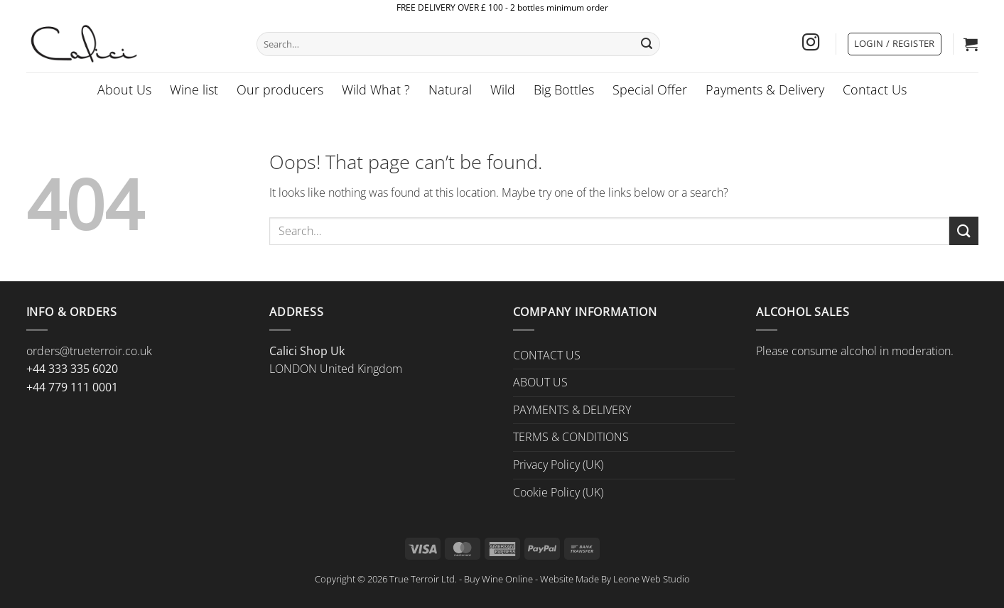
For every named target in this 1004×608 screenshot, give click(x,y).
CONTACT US (547, 355)
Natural (450, 89)
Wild (502, 89)
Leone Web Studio (651, 578)
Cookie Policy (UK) (558, 492)
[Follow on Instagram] (810, 43)
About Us (124, 89)
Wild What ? (376, 89)
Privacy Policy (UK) (558, 464)
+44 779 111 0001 (72, 387)
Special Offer (649, 89)
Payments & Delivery (765, 89)
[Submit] (647, 44)
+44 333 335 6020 (72, 368)
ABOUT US (540, 382)
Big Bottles (564, 89)
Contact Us (875, 89)
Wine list (194, 89)
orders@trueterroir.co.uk (89, 351)
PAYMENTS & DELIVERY (572, 410)
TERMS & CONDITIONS (571, 437)
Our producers (280, 89)
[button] (894, 44)
